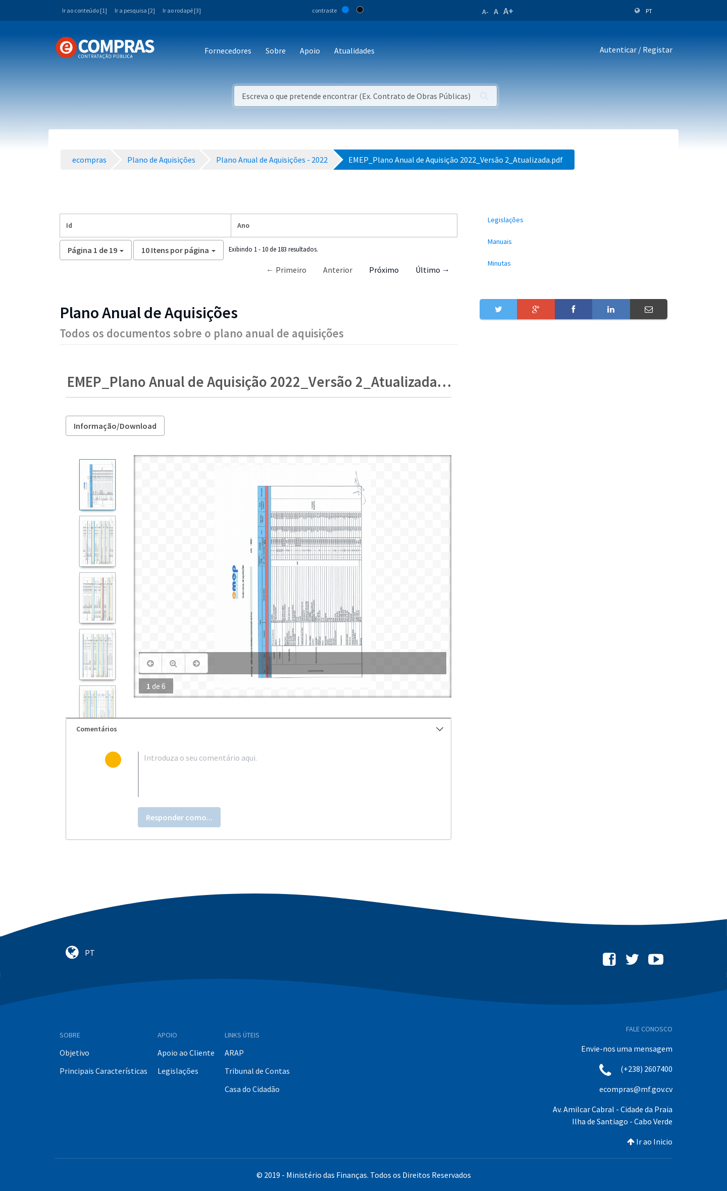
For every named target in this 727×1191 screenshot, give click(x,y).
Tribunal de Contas (257, 1071)
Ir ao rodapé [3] (182, 10)
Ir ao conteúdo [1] (84, 10)
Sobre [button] (276, 50)
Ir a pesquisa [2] (135, 10)
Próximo (384, 270)
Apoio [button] (310, 50)
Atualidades (354, 50)
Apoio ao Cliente (186, 1053)
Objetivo (74, 1053)
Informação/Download (115, 426)
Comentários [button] (259, 728)
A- (485, 11)
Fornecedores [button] (227, 50)
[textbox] (275, 774)
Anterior (337, 270)
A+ (508, 11)
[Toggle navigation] (168, 51)
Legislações (178, 1071)
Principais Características (103, 1071)
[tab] (258, 729)
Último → (433, 270)
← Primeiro (286, 270)
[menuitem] (573, 220)
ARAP (234, 1053)
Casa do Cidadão (252, 1089)
